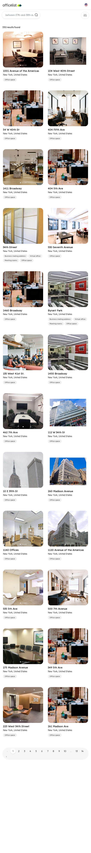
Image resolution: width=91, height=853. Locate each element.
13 (77, 751)
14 (82, 751)
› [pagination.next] (6, 756)
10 (65, 751)
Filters (85, 15)
